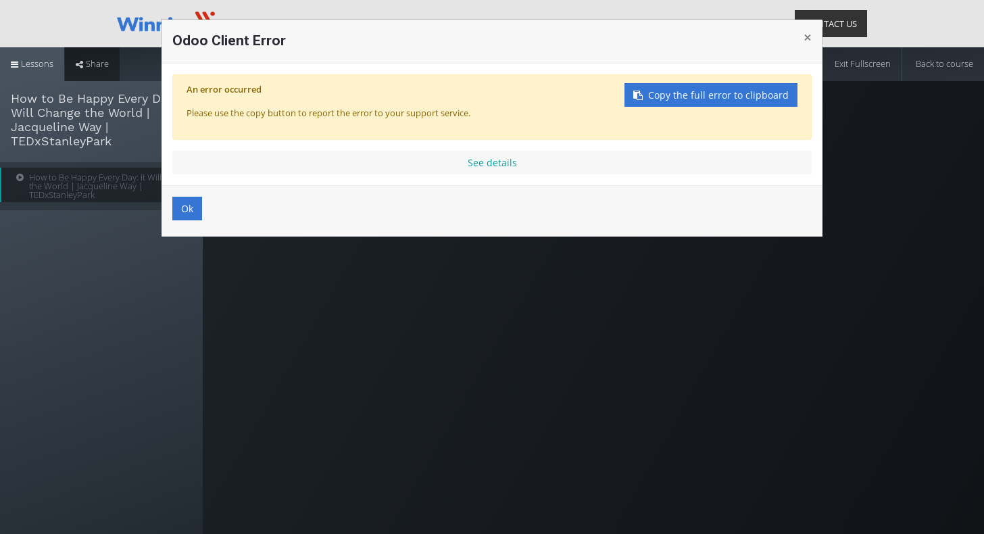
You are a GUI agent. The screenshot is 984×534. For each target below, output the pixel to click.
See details (492, 162)
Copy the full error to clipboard (711, 95)
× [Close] (808, 37)
